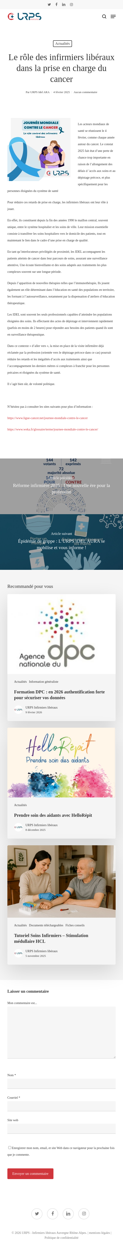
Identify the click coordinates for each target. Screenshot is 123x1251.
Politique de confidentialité (61, 1237)
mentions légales (99, 1233)
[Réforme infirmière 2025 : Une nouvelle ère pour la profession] (61, 486)
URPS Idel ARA (40, 92)
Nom (11, 1075)
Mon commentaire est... (22, 1003)
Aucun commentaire (85, 92)
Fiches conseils (75, 925)
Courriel (13, 1097)
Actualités (62, 43)
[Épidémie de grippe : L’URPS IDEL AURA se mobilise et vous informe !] (61, 542)
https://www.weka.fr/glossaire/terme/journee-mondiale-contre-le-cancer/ (52, 429)
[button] (113, 16)
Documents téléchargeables (46, 925)
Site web (12, 1120)
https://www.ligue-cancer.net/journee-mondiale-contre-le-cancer (47, 418)
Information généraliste (43, 681)
